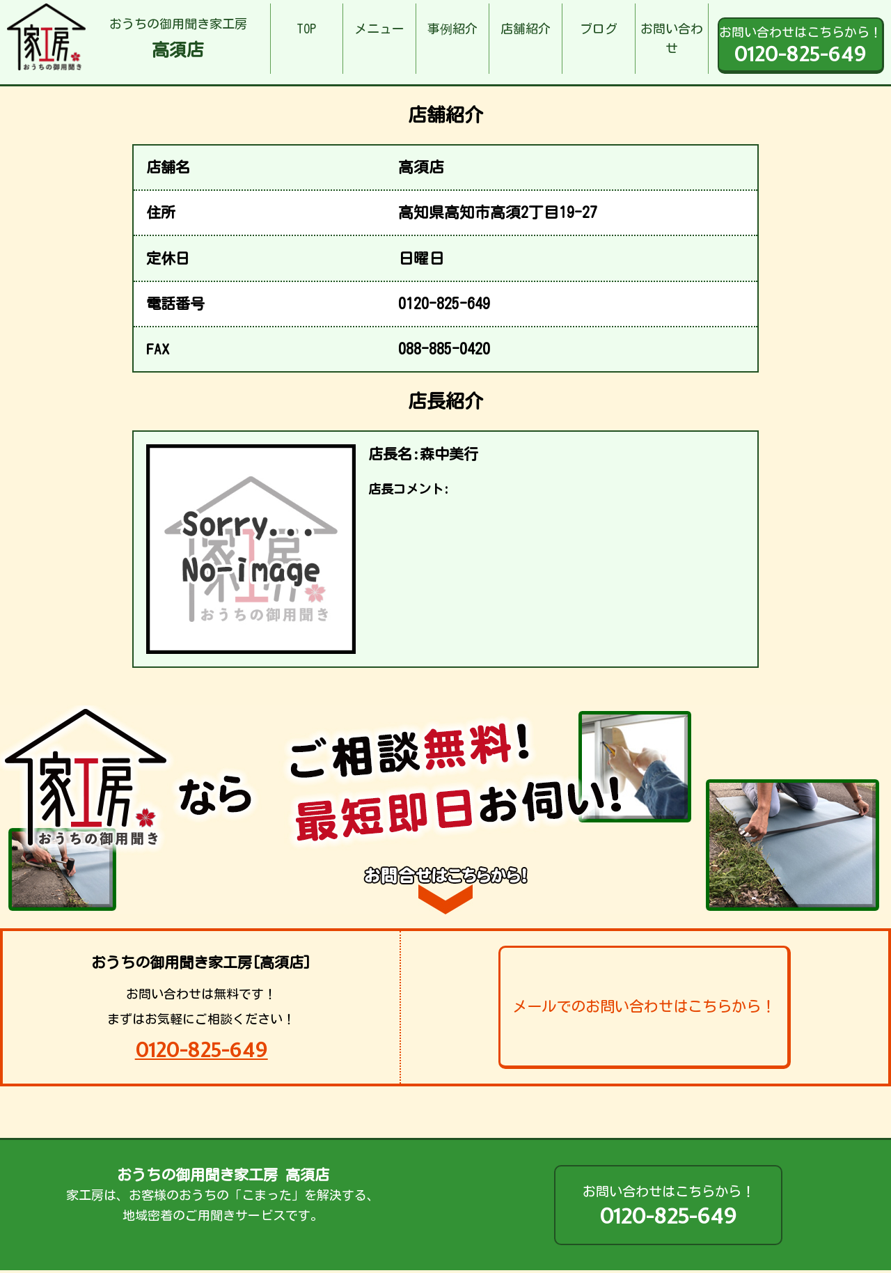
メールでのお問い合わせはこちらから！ (644, 1006)
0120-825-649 (201, 1049)
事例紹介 (452, 28)
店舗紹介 (525, 28)
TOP (306, 28)
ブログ (598, 28)
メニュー (379, 28)
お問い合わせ (671, 38)
